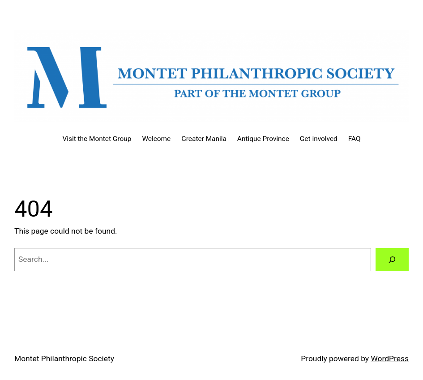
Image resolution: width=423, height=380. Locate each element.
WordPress (390, 358)
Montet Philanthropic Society (64, 358)
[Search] (392, 259)
